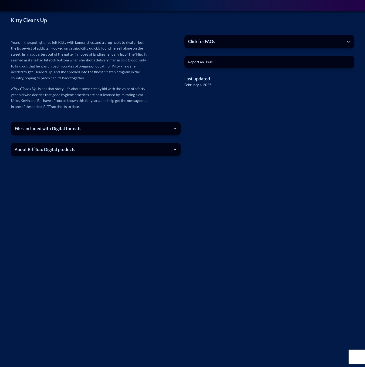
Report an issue (200, 62)
